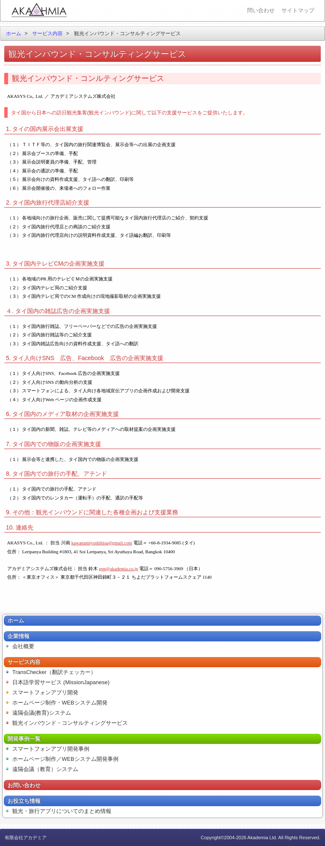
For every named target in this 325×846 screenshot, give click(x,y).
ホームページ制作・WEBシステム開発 (59, 702)
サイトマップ (297, 10)
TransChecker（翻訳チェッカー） (54, 672)
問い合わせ (261, 10)
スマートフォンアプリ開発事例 (50, 749)
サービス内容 (47, 33)
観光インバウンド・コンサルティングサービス (70, 723)
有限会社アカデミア (39, 10)
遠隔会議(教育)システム (41, 713)
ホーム (13, 33)
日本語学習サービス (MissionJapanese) (61, 682)
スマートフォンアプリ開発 (45, 692)
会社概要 (23, 646)
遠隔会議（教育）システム (45, 769)
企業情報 (19, 636)
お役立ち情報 (24, 801)
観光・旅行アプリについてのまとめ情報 (61, 811)
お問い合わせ (24, 785)
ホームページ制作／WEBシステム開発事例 (65, 759)
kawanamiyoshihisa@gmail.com (101, 542)
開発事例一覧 (24, 738)
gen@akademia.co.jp (118, 568)
